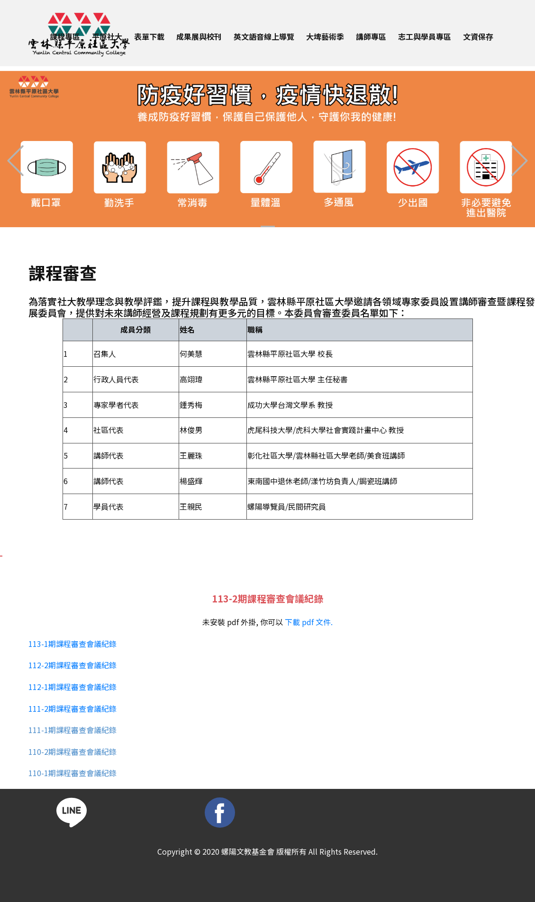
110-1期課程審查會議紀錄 (72, 772)
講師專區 (371, 36)
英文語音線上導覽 (264, 36)
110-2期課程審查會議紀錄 (72, 751)
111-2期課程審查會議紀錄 (72, 708)
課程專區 (65, 36)
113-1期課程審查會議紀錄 (72, 643)
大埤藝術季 (325, 36)
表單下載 (149, 36)
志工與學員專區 (424, 36)
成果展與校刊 (199, 36)
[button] (15, 160)
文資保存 (478, 36)
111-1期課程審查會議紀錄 (72, 729)
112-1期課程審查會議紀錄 (72, 686)
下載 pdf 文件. (309, 622)
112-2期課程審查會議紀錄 (72, 665)
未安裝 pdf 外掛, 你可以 (267, 622)
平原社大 (107, 36)
